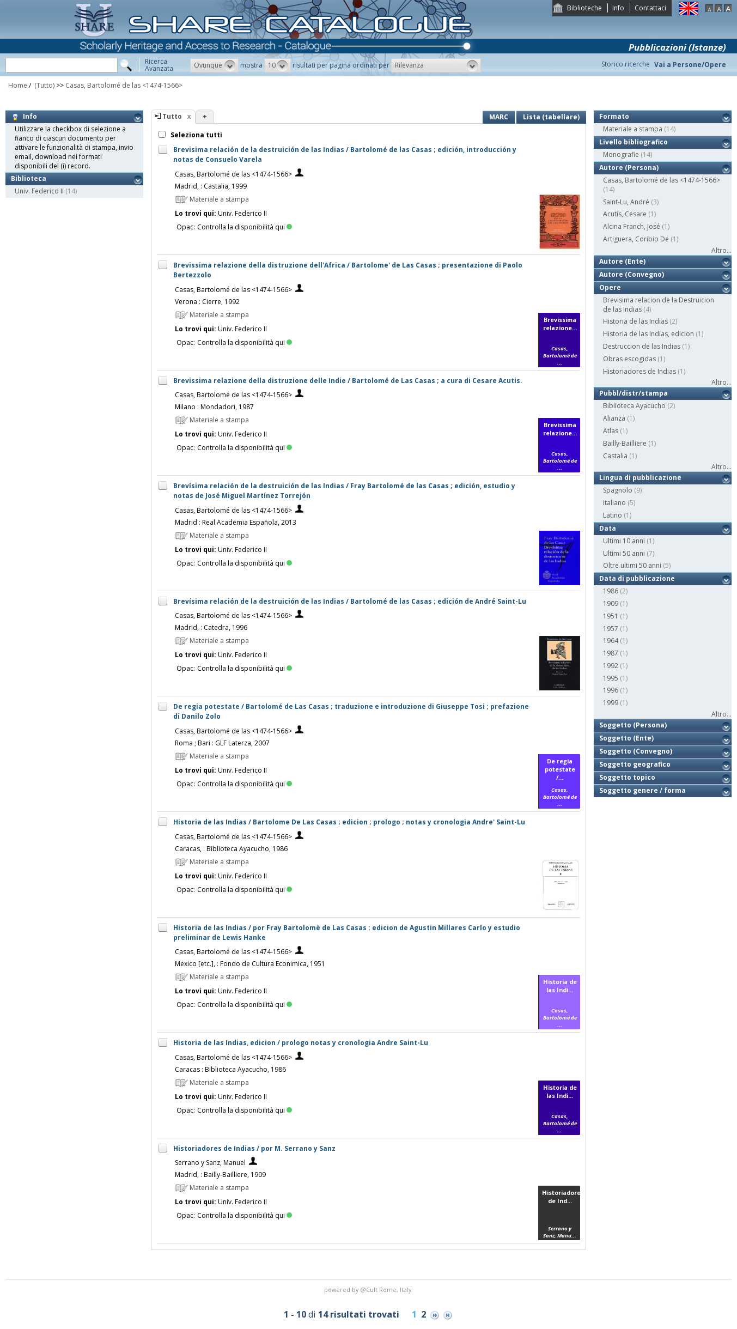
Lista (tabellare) (551, 117)
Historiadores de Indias (639, 371)
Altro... (721, 250)
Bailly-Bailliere (625, 443)
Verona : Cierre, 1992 (207, 301)
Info (618, 8)
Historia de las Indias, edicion (648, 333)
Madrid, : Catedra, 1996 (211, 627)
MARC (498, 117)
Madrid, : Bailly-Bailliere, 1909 (220, 1174)
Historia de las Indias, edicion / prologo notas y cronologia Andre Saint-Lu (300, 1042)
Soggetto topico (627, 777)
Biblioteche (584, 8)
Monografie (621, 154)
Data (607, 528)
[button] (214, 65)
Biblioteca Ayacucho (634, 405)
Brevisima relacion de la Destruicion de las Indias (658, 304)
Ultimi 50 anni (624, 553)
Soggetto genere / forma (642, 790)
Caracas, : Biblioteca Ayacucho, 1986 (231, 848)
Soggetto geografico (635, 764)
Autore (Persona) (629, 167)
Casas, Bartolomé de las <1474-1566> (123, 85)
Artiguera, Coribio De (636, 239)
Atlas (610, 430)
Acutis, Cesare (625, 214)
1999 (610, 702)
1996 (610, 690)
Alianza (614, 418)
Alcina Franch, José (631, 226)
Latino (612, 515)
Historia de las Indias (635, 321)
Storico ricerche (625, 64)
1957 (610, 628)
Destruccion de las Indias (641, 346)
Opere (610, 287)
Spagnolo (617, 490)
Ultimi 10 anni (624, 540)
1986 (610, 591)
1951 (610, 616)
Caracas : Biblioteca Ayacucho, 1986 (230, 1069)
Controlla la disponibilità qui (244, 227)
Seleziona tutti (195, 134)
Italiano (614, 502)
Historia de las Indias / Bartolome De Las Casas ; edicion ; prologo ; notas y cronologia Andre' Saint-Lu (349, 822)
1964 (610, 640)
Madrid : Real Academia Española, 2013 (235, 522)
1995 (610, 678)
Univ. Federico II (39, 191)
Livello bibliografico (633, 142)
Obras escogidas (629, 358)
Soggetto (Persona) (633, 725)
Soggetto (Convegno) (635, 751)
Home (17, 85)
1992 (610, 665)
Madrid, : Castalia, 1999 (211, 186)
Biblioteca (28, 178)
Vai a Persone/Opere (690, 64)
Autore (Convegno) (631, 274)
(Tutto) (43, 85)
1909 (610, 603)
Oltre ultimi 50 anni (632, 565)
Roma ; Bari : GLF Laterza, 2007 (222, 743)
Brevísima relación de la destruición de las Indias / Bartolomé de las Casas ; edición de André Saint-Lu (349, 601)
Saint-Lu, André (626, 202)
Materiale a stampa (632, 128)
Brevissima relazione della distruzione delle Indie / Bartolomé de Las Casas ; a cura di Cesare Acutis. (347, 380)
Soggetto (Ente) (626, 738)
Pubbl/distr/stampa (633, 393)
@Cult (369, 1289)
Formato (614, 116)
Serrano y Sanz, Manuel (210, 1162)
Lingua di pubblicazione (640, 477)
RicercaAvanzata (159, 65)
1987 (610, 653)
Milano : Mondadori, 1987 (214, 406)
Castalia (615, 455)
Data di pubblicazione (637, 578)
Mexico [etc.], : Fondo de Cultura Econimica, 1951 (250, 963)
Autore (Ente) (622, 261)
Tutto (172, 116)
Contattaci (650, 8)
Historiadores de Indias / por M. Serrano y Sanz (254, 1148)
